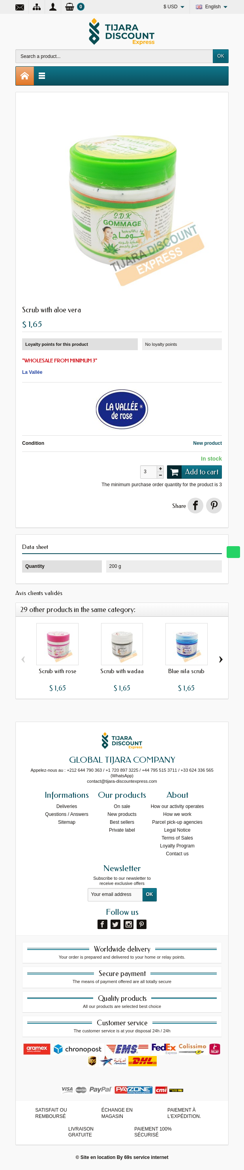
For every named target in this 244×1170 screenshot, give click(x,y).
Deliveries (66, 806)
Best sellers (122, 822)
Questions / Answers (66, 814)
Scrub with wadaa (122, 671)
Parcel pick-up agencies (177, 822)
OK (220, 56)
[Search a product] (114, 56)
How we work (177, 814)
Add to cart (192, 472)
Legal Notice (177, 830)
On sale (122, 806)
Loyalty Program (177, 846)
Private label (122, 830)
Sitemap (66, 822)
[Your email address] (115, 894)
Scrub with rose (57, 671)
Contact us (177, 854)
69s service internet (146, 1157)
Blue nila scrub (186, 671)
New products (121, 814)
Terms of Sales (177, 838)
